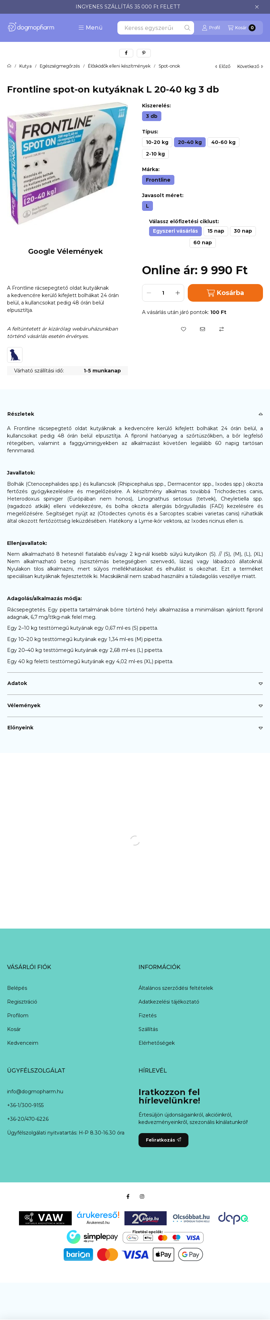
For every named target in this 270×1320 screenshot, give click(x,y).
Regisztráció (22, 1002)
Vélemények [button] (23, 705)
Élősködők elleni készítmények (119, 66)
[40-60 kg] (223, 142)
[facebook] (126, 53)
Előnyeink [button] (20, 727)
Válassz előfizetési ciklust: (184, 222)
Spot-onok (169, 66)
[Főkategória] (9, 66)
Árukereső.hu (97, 1222)
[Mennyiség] (163, 292)
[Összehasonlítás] (221, 329)
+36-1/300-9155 (25, 1105)
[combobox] (155, 28)
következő (250, 66)
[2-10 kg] (155, 154)
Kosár (14, 1029)
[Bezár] (257, 7)
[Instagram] (142, 1196)
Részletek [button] (20, 414)
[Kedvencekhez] (183, 329)
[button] (90, 28)
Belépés (17, 988)
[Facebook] (128, 1196)
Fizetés (147, 1015)
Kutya (25, 66)
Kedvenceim (22, 1043)
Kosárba (225, 293)
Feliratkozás (163, 1140)
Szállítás (148, 1029)
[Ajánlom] (202, 329)
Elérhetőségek (157, 1043)
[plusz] (177, 292)
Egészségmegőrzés (60, 66)
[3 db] (151, 116)
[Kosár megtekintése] (241, 28)
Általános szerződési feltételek (176, 988)
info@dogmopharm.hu (35, 1091)
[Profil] (210, 28)
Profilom (17, 1015)
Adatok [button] (17, 683)
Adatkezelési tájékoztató (169, 1002)
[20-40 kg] (190, 142)
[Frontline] (158, 180)
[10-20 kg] (157, 142)
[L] (147, 206)
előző (222, 66)
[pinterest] (144, 53)
